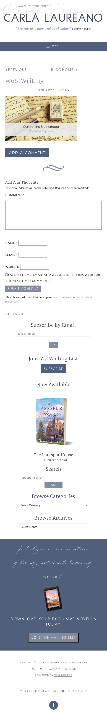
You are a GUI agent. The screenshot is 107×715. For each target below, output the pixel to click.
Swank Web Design (61, 669)
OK (53, 345)
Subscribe (53, 369)
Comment (15, 195)
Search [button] (53, 485)
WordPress (63, 675)
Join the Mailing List (53, 638)
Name (11, 242)
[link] (102, 52)
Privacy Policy (77, 691)
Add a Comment (27, 153)
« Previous (16, 70)
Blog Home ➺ (64, 70)
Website (12, 266)
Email (11, 254)
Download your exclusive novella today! (53, 622)
